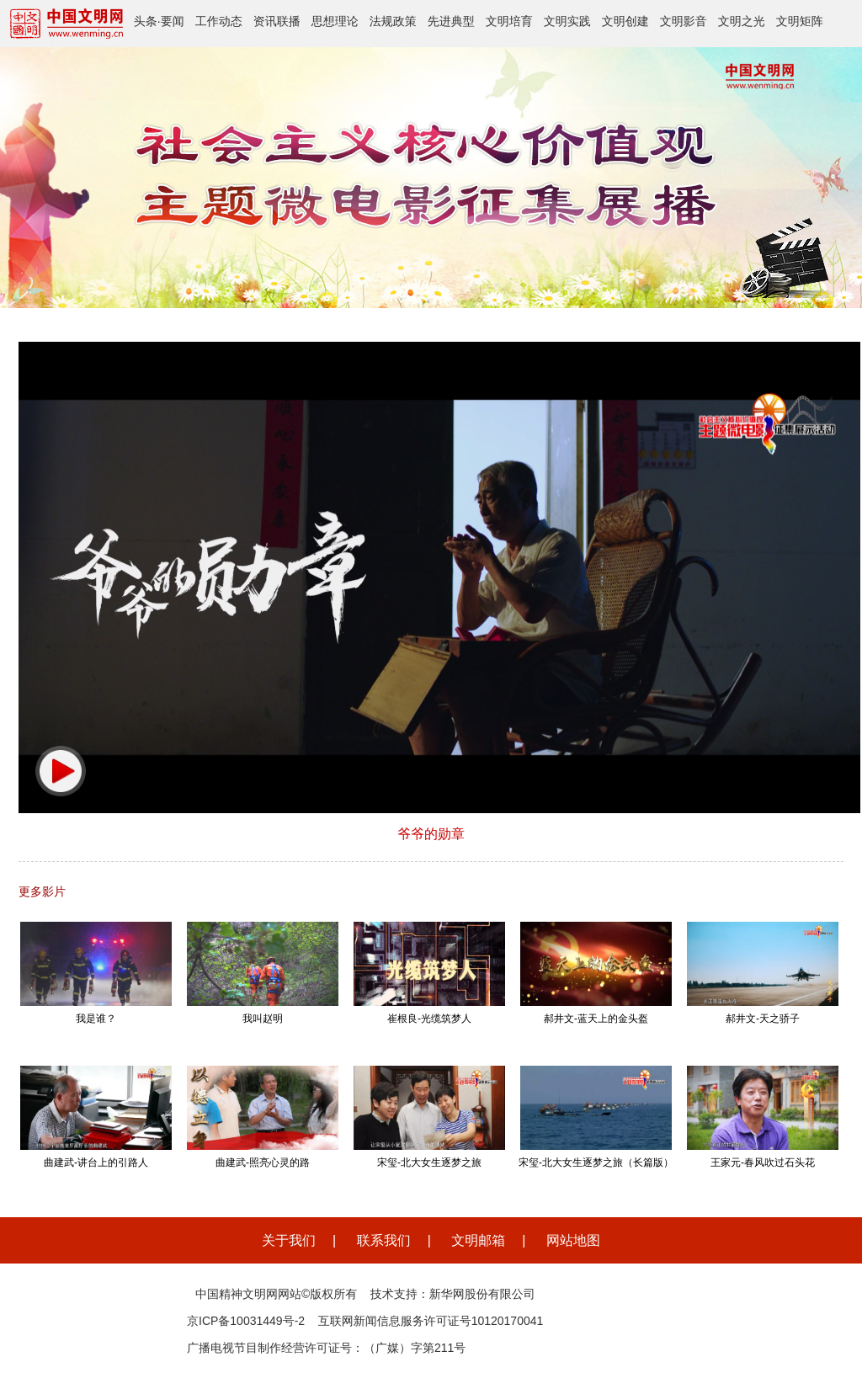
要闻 (172, 21)
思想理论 (335, 21)
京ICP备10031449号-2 (246, 1320)
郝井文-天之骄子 (763, 1018)
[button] (60, 771)
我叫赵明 (262, 1018)
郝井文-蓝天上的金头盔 (596, 1018)
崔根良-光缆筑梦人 (429, 1018)
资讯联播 (277, 21)
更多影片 (42, 891)
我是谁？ (96, 1018)
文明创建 (625, 21)
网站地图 (573, 1240)
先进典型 (451, 21)
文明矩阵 (799, 21)
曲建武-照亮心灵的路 (263, 1162)
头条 (145, 21)
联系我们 (384, 1240)
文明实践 (567, 21)
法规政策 (393, 21)
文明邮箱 (478, 1240)
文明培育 (509, 21)
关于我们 (289, 1240)
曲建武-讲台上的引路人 (96, 1162)
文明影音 (683, 21)
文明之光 (741, 21)
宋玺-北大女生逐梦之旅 (429, 1162)
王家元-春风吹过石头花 (762, 1162)
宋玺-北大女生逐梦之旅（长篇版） (596, 1162)
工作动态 (218, 21)
